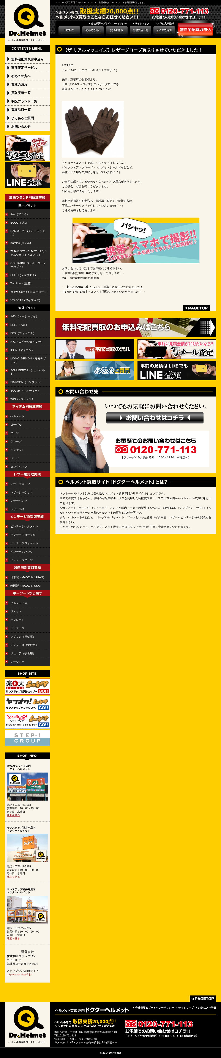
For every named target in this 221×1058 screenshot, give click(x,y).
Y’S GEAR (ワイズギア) (26, 300)
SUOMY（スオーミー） (25, 390)
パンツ (14, 458)
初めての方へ (21, 76)
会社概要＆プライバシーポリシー (109, 23)
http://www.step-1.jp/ (19, 974)
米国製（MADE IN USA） (26, 585)
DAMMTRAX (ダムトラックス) (27, 232)
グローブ (16, 441)
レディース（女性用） (24, 645)
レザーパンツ (18, 500)
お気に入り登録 (165, 23)
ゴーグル (16, 424)
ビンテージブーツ (21, 560)
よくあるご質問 (22, 118)
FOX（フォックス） (23, 333)
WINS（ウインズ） (22, 399)
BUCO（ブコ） (20, 222)
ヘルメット (17, 416)
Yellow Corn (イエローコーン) (28, 291)
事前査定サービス (24, 67)
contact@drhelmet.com (84, 277)
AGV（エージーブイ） (24, 316)
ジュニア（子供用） (23, 653)
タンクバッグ (18, 466)
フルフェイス (18, 603)
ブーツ (14, 433)
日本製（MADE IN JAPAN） (28, 577)
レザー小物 (17, 509)
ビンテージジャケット (24, 543)
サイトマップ (142, 23)
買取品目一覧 (21, 109)
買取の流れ (19, 84)
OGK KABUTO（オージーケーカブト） (28, 265)
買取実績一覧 (21, 93)
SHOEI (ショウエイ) (24, 275)
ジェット (16, 611)
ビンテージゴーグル (23, 534)
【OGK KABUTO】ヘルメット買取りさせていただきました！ (104, 286)
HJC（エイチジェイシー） (27, 341)
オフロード (17, 619)
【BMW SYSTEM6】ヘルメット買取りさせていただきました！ (102, 291)
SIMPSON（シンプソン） (26, 382)
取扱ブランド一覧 (24, 101)
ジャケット (17, 449)
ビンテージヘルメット (24, 526)
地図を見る (13, 815)
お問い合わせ (21, 126)
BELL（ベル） (19, 324)
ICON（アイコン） (22, 350)
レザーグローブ (20, 484)
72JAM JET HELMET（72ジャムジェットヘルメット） (28, 253)
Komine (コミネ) (20, 243)
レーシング (17, 661)
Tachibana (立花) (21, 283)
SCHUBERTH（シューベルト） (27, 372)
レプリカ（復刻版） (23, 636)
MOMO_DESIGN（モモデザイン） (28, 360)
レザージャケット (21, 492)
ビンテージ (17, 628)
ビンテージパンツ (21, 551)
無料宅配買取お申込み (27, 59)
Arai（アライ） (19, 214)
